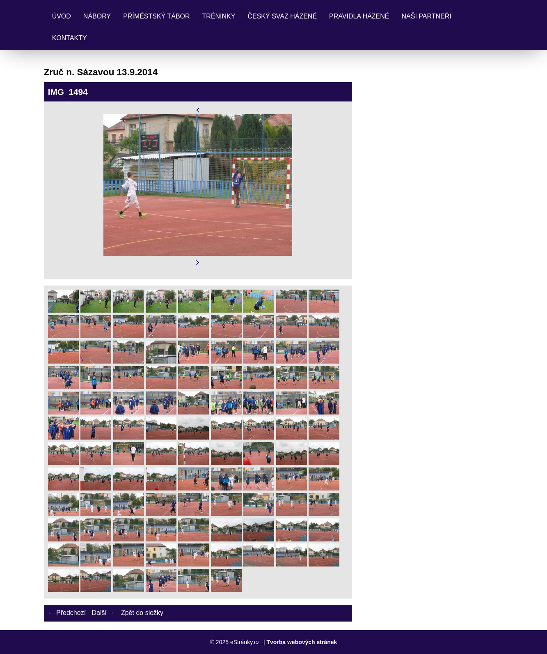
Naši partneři (426, 16)
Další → (103, 612)
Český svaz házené (282, 16)
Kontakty (69, 38)
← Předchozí (67, 612)
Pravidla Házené (359, 16)
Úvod (61, 16)
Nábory (97, 16)
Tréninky (219, 16)
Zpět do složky (142, 612)
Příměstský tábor (156, 16)
